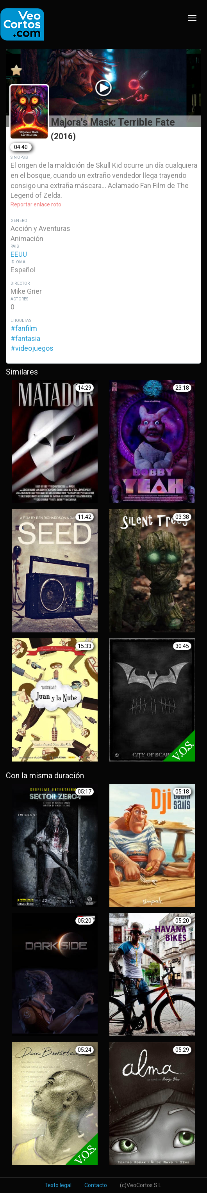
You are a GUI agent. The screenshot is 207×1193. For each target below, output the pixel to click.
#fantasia (25, 338)
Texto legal (58, 1185)
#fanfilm (24, 328)
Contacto (95, 1185)
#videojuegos (32, 348)
